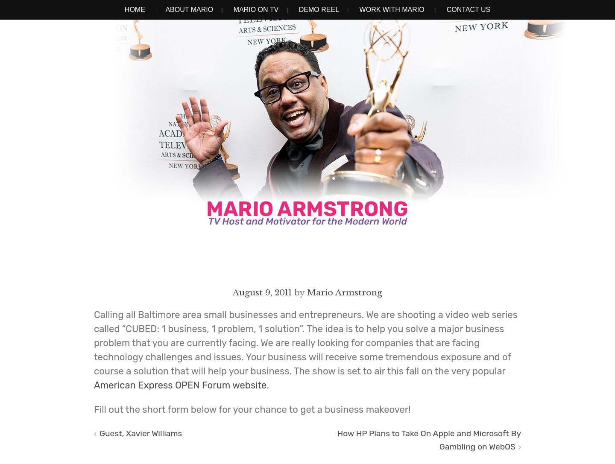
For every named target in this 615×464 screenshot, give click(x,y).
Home (135, 9)
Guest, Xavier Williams (141, 433)
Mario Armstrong (344, 292)
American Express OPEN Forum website (180, 385)
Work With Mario (392, 9)
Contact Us (469, 9)
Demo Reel (319, 9)
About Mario (189, 9)
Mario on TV (256, 9)
